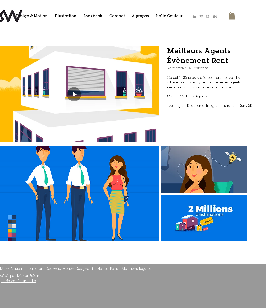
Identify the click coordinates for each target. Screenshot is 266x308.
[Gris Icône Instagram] (208, 16)
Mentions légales (136, 269)
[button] (232, 15)
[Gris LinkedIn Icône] (194, 16)
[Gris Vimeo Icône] (201, 16)
